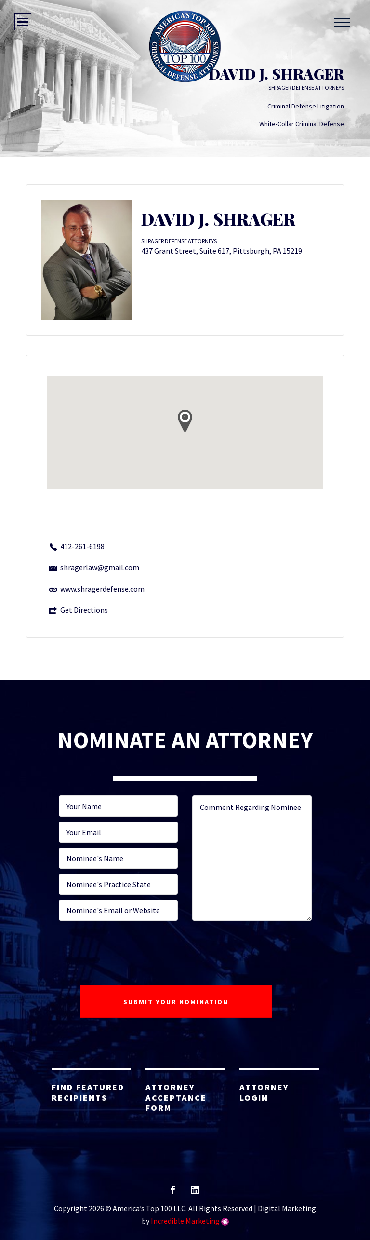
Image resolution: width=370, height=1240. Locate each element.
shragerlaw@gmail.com (99, 567)
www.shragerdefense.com (102, 588)
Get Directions (84, 610)
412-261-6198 (82, 546)
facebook (173, 1193)
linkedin (195, 1193)
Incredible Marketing (185, 1221)
